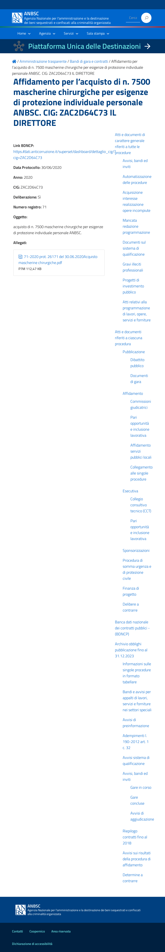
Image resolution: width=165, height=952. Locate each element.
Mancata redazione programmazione (136, 226)
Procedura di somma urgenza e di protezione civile (137, 569)
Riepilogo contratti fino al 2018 (135, 837)
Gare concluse (137, 800)
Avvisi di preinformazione (136, 723)
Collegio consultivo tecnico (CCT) (140, 505)
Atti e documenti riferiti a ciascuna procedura (128, 338)
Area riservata (61, 931)
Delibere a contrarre (131, 607)
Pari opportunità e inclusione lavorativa (139, 426)
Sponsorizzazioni (136, 550)
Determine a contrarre (133, 878)
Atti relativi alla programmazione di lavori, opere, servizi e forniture (137, 311)
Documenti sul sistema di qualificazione (134, 248)
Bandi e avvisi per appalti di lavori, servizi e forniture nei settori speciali (137, 701)
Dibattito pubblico (137, 363)
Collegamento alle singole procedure (141, 473)
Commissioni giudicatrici (140, 404)
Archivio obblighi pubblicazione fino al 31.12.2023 (131, 650)
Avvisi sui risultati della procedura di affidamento (137, 859)
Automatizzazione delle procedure (137, 179)
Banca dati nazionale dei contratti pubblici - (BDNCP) (132, 628)
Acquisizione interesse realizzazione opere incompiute (136, 201)
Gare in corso (140, 787)
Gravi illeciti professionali (133, 267)
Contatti (17, 931)
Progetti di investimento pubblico (133, 286)
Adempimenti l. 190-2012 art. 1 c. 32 (136, 742)
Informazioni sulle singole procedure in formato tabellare (137, 673)
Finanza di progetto (131, 591)
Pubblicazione (134, 352)
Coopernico (37, 931)
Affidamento (133, 393)
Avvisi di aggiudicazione (142, 816)
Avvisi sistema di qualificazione (136, 760)
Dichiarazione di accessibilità (32, 943)
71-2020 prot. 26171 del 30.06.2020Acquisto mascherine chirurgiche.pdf (58, 259)
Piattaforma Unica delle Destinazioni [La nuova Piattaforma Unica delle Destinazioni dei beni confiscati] (84, 46)
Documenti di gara (139, 378)
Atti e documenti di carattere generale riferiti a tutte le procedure (130, 144)
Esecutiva (130, 491)
